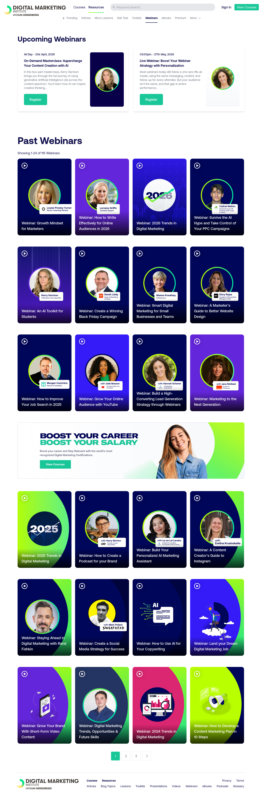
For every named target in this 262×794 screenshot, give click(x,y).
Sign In (226, 7)
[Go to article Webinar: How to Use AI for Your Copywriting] (160, 617)
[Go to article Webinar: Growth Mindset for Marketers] (44, 197)
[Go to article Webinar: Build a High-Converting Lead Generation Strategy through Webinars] (160, 372)
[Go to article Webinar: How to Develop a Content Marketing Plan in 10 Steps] (217, 705)
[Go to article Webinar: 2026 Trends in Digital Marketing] (160, 197)
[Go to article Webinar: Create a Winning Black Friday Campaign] (102, 285)
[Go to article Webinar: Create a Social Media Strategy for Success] (102, 617)
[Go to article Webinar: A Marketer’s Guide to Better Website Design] (217, 285)
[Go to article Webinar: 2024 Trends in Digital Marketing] (160, 705)
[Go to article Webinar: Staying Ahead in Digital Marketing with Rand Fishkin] (44, 617)
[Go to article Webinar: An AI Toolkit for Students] (44, 285)
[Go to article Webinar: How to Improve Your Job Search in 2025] (44, 372)
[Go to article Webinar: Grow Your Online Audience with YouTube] (102, 372)
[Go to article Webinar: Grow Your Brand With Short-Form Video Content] (44, 705)
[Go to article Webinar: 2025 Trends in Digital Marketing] (44, 529)
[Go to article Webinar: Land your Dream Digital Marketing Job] (217, 617)
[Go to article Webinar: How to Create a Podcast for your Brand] (102, 529)
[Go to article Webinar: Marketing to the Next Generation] (217, 372)
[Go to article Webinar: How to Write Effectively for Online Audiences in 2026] (102, 197)
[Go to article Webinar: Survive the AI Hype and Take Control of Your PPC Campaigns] (217, 197)
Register (36, 99)
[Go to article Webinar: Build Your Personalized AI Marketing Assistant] (160, 529)
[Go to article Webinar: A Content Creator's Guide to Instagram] (217, 529)
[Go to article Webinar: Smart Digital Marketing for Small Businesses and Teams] (160, 285)
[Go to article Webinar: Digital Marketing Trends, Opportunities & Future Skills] (102, 705)
